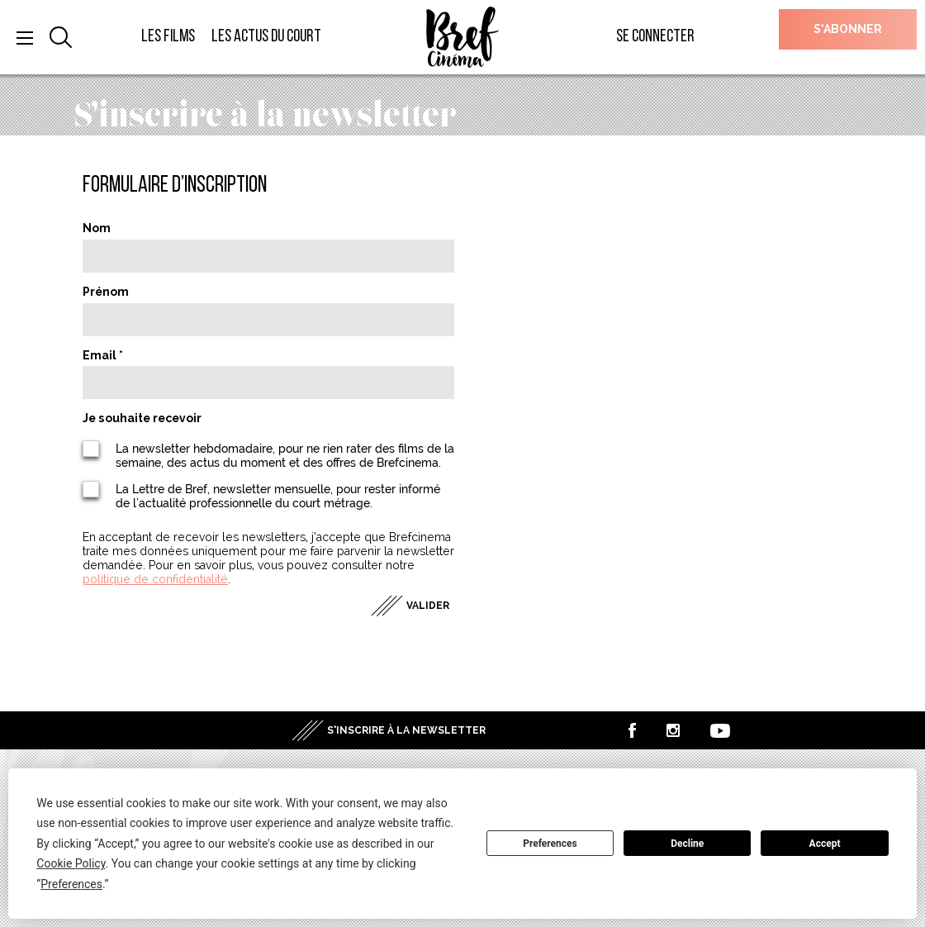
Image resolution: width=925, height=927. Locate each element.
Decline (687, 843)
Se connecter (655, 36)
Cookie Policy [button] (70, 863)
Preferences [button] (71, 884)
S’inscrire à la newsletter (406, 730)
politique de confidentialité (155, 579)
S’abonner (848, 29)
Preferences (550, 843)
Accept (825, 843)
